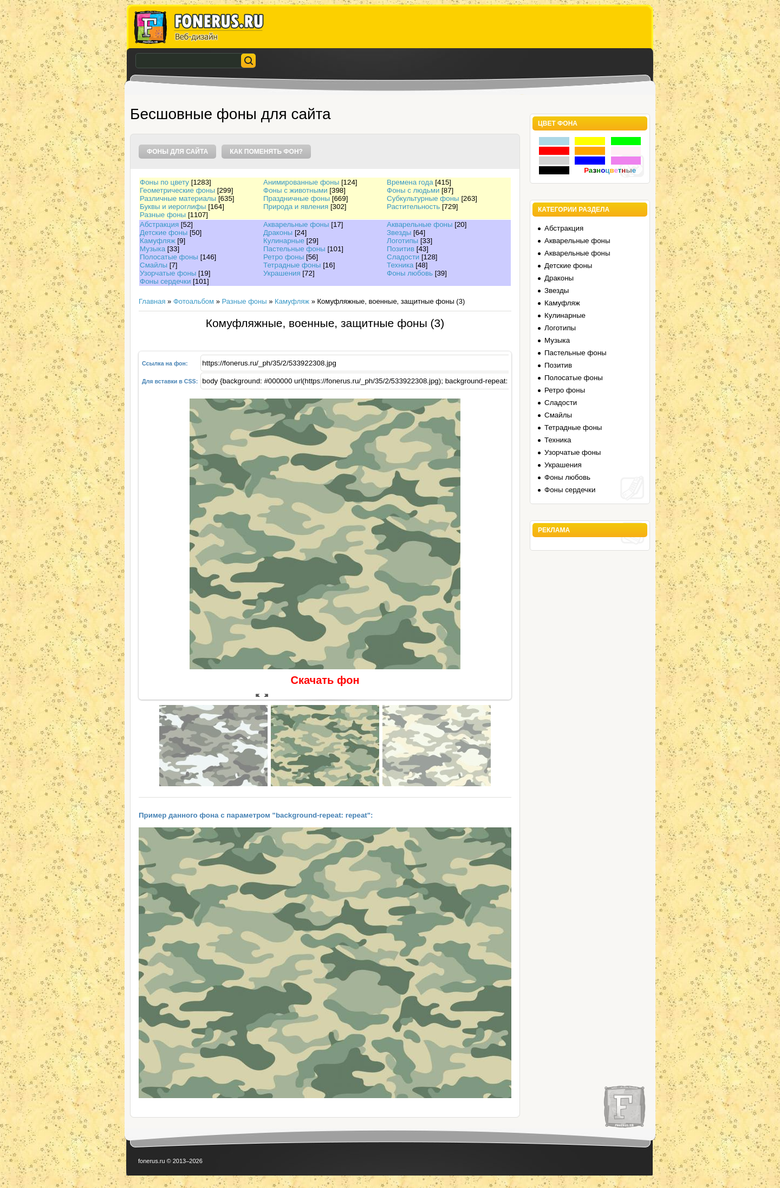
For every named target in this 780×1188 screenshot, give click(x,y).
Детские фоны (163, 233)
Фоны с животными (295, 190)
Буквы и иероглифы (173, 207)
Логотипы (402, 241)
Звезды (399, 233)
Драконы (277, 233)
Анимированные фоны (301, 182)
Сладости (403, 257)
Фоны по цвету (164, 182)
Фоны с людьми (413, 190)
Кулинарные (283, 241)
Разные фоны (163, 215)
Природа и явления (295, 207)
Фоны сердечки (165, 281)
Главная (152, 301)
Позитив (400, 249)
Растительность (413, 207)
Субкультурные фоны (423, 198)
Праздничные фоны (296, 198)
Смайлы (153, 265)
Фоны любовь (410, 273)
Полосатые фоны (169, 257)
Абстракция (159, 224)
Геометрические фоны (177, 190)
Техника (400, 265)
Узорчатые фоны (168, 273)
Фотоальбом (193, 301)
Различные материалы (178, 198)
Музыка (152, 249)
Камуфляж (158, 241)
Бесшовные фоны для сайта (230, 114)
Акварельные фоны (296, 224)
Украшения (282, 273)
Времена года (410, 182)
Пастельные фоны (294, 249)
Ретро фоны (283, 257)
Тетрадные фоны (292, 265)
